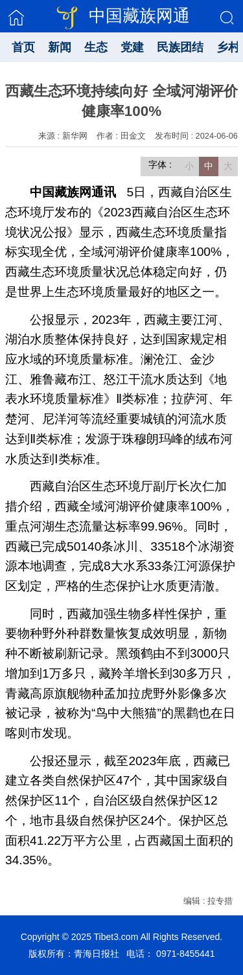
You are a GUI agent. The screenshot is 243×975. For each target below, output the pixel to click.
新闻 (59, 47)
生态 (96, 47)
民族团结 (180, 47)
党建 (132, 47)
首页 (23, 47)
